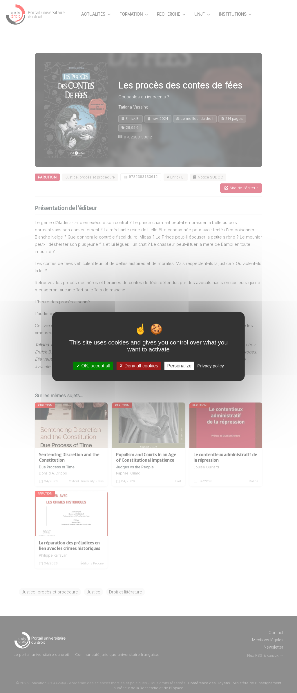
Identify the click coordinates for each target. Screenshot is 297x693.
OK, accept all (93, 365)
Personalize (179, 365)
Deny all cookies (138, 365)
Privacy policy (210, 365)
